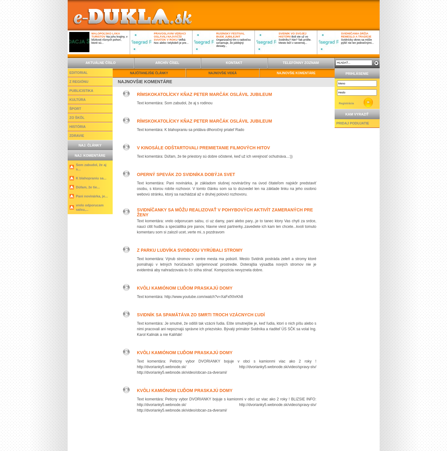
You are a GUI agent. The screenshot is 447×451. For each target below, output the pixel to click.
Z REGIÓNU (79, 81)
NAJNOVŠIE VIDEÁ (222, 73)
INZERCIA (224, 434)
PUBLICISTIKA (81, 90)
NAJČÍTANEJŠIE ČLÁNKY (149, 73)
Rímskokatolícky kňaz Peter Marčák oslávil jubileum (204, 94)
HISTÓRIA (78, 127)
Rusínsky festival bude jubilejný (230, 35)
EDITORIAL (79, 72)
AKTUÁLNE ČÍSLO (100, 63)
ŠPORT (75, 108)
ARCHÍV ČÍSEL (167, 63)
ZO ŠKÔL (77, 118)
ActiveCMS (176, 444)
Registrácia (346, 103)
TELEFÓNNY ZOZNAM (301, 63)
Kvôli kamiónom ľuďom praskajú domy (185, 288)
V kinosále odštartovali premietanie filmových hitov (203, 147)
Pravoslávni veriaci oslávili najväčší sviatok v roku (170, 36)
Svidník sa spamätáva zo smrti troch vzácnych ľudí (201, 314)
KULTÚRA (78, 99)
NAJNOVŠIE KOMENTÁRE (296, 73)
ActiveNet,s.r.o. (210, 444)
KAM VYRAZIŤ (356, 114)
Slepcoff (272, 444)
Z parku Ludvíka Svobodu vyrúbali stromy (190, 250)
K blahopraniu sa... (91, 178)
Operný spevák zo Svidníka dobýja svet (186, 174)
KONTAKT (234, 63)
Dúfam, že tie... (88, 187)
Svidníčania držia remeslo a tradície (356, 35)
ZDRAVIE (77, 136)
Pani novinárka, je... (92, 196)
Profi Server (243, 444)
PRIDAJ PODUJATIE (352, 123)
